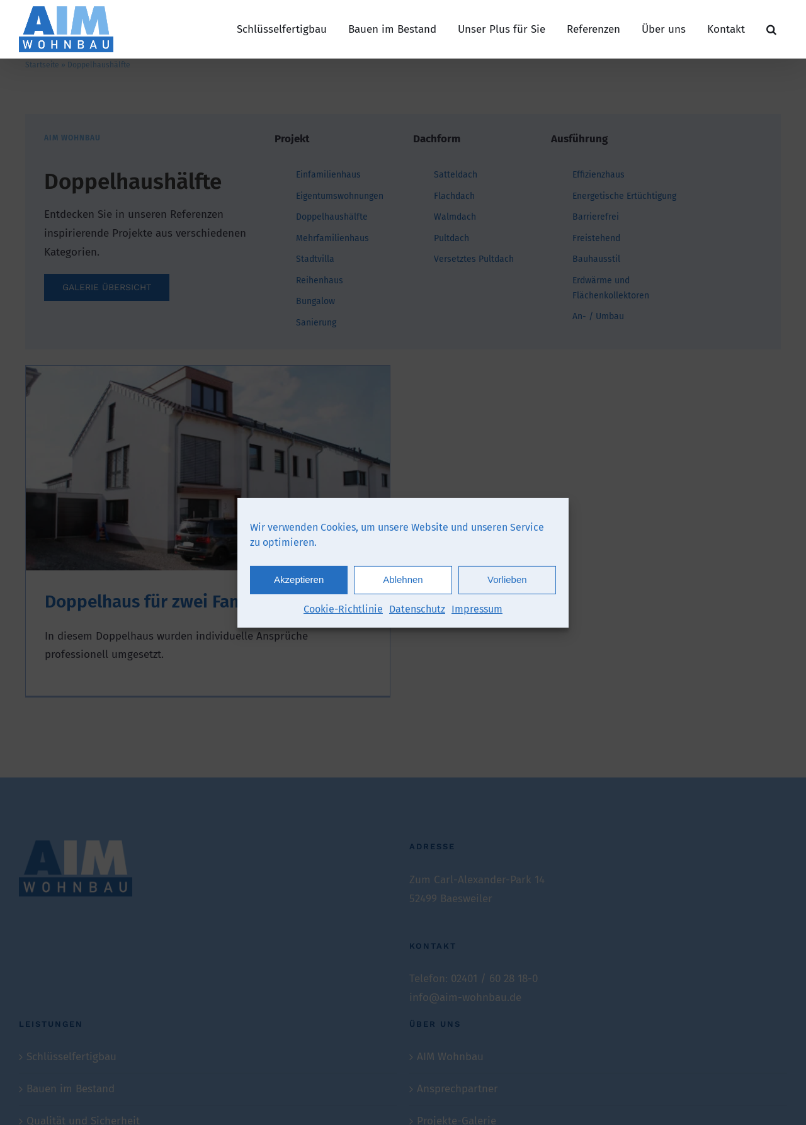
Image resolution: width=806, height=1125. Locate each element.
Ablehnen (403, 584)
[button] (771, 29)
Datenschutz (417, 613)
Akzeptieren (299, 584)
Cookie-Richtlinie (343, 613)
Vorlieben (507, 584)
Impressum (476, 613)
